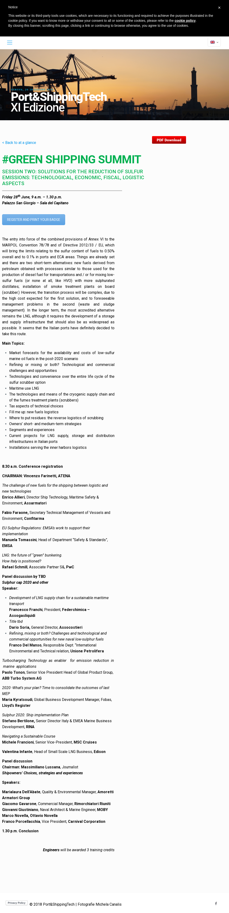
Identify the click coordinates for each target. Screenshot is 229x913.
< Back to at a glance (19, 142)
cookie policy (185, 20)
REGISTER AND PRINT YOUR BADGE (33, 220)
